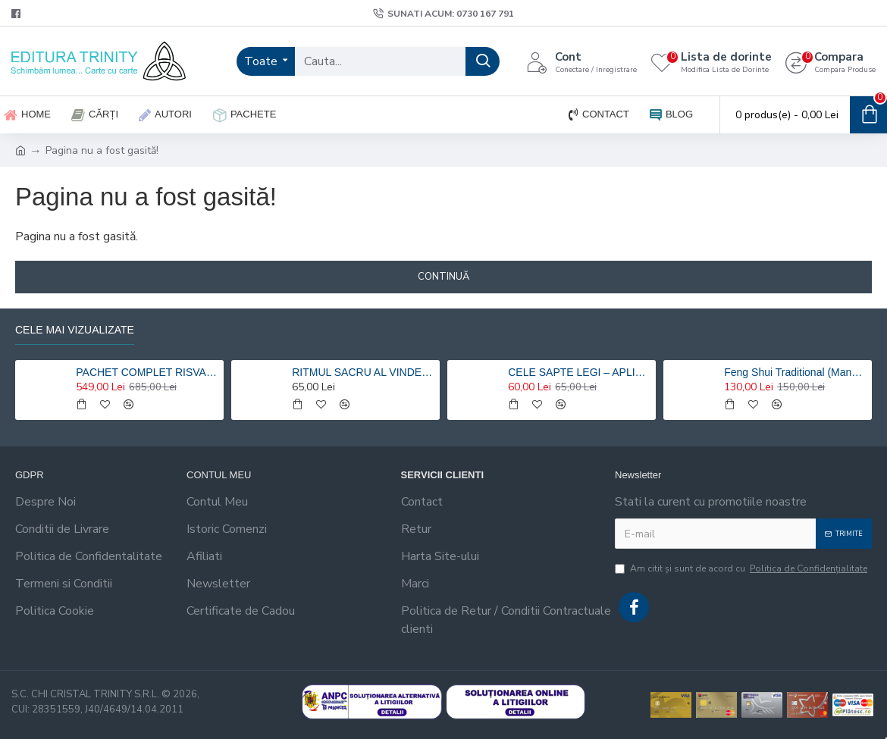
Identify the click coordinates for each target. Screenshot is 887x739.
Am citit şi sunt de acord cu (742, 568)
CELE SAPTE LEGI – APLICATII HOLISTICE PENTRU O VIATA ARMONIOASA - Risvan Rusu (579, 372)
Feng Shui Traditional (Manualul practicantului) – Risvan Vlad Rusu (795, 372)
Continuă (443, 276)
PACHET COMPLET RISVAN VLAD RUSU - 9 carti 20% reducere (147, 372)
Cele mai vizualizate (74, 330)
